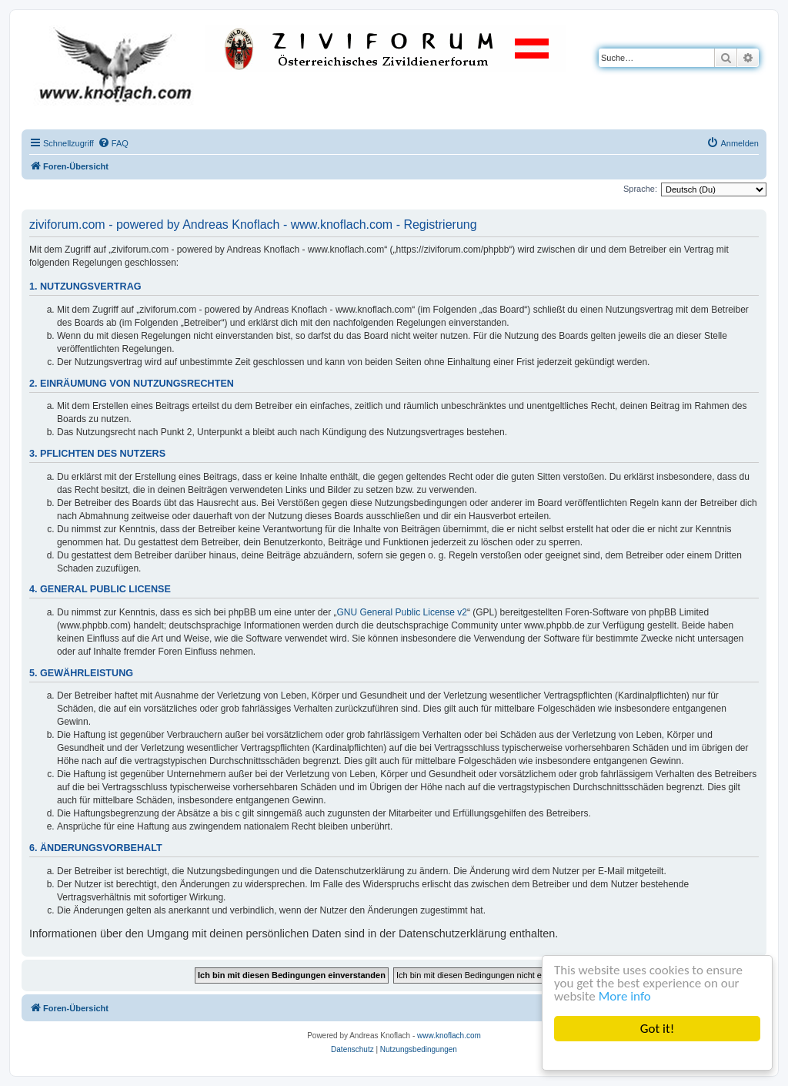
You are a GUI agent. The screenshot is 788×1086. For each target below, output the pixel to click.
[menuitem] (113, 143)
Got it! (657, 1029)
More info (625, 996)
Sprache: (640, 188)
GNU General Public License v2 (402, 612)
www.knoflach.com (449, 1035)
